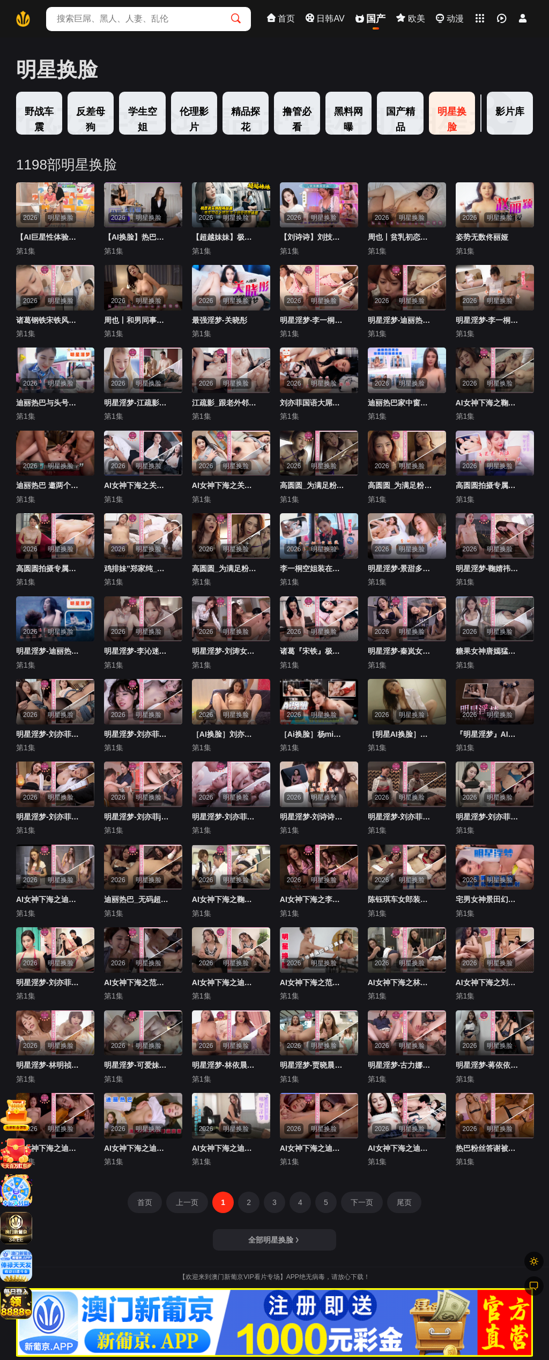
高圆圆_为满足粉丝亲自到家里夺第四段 (225, 568)
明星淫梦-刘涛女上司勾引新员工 (225, 651)
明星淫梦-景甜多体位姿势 (401, 568)
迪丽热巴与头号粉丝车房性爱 (49, 402)
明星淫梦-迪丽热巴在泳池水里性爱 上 (49, 651)
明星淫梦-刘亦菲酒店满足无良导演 (137, 734)
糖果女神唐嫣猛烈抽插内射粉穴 (489, 651)
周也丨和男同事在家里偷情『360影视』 (137, 320)
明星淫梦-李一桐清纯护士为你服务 (489, 320)
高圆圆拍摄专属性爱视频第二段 (49, 568)
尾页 (404, 1202)
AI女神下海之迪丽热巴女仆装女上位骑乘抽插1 (225, 1148)
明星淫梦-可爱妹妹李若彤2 (137, 1065)
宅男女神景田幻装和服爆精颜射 (489, 899)
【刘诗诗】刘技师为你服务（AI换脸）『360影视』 (313, 237)
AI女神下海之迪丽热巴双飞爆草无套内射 (401, 1148)
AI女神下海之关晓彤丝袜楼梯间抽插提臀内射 (137, 485)
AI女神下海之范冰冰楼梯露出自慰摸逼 (313, 982)
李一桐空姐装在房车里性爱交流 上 (313, 568)
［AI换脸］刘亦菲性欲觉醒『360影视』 (225, 734)
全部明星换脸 (274, 1240)
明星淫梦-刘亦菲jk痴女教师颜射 (137, 816)
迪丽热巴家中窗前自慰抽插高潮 (401, 402)
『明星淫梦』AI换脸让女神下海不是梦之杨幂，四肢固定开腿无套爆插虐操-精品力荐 (489, 734)
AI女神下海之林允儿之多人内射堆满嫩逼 (401, 982)
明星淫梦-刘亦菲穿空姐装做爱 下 (401, 816)
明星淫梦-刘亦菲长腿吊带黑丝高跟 (49, 734)
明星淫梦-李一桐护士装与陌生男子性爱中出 (313, 320)
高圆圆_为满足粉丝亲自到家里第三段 (313, 485)
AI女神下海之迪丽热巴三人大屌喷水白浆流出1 (49, 1148)
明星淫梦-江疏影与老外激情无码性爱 (137, 402)
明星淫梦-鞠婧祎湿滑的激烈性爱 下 (489, 568)
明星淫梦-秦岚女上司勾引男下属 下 (401, 651)
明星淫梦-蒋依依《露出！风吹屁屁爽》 (489, 1065)
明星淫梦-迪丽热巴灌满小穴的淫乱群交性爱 (401, 320)
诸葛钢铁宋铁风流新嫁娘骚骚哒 (49, 320)
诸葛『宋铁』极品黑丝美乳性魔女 (313, 651)
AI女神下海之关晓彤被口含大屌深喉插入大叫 (225, 485)
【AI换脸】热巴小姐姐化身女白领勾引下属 (137, 237)
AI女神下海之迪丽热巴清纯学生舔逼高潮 (137, 1148)
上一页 (187, 1202)
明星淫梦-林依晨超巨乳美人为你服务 (225, 1065)
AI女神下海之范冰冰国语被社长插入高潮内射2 (137, 982)
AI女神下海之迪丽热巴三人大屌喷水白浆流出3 (313, 1148)
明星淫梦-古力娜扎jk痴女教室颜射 (401, 1065)
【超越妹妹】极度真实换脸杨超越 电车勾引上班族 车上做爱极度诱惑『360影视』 (225, 237)
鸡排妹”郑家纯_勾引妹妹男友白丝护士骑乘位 (137, 568)
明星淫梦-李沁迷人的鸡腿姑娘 (137, 651)
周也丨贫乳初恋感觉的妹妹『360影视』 (401, 237)
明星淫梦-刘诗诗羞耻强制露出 (313, 816)
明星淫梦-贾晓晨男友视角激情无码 (313, 1065)
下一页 (362, 1202)
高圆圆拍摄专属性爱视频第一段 (489, 485)
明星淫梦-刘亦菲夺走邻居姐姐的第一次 (225, 816)
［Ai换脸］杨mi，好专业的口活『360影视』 (313, 734)
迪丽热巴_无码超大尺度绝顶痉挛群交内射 (137, 899)
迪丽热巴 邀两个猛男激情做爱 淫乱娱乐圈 (49, 485)
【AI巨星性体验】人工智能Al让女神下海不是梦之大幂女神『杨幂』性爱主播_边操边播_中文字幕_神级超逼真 (49, 237)
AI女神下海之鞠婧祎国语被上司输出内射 (489, 402)
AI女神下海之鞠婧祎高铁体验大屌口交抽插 (225, 899)
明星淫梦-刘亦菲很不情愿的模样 (49, 816)
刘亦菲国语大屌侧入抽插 (313, 402)
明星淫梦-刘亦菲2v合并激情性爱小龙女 (489, 816)
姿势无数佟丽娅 (482, 237)
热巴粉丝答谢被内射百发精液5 (489, 1148)
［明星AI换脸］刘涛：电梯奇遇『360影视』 (401, 734)
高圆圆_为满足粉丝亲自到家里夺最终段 (401, 485)
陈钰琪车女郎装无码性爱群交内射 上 (401, 899)
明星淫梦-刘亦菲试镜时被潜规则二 (49, 982)
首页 (144, 1202)
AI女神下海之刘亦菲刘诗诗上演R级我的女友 (489, 982)
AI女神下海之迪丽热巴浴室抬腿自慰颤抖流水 (49, 899)
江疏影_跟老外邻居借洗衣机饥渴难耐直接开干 (225, 402)
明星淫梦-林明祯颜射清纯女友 (49, 1065)
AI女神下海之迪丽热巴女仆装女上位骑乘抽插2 (225, 982)
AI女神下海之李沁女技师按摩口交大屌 (313, 899)
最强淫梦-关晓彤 (219, 320)
